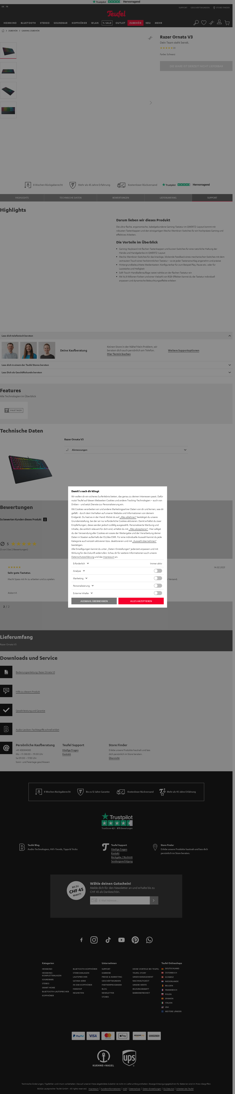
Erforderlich (79, 563)
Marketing (78, 578)
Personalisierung (81, 585)
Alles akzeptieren (141, 601)
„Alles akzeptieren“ (138, 529)
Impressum (108, 556)
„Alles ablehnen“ (128, 517)
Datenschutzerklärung (82, 556)
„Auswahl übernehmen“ (144, 540)
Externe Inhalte (81, 593)
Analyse (77, 570)
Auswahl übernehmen (94, 601)
